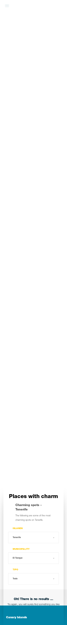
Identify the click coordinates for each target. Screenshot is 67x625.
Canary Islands (16, 617)
